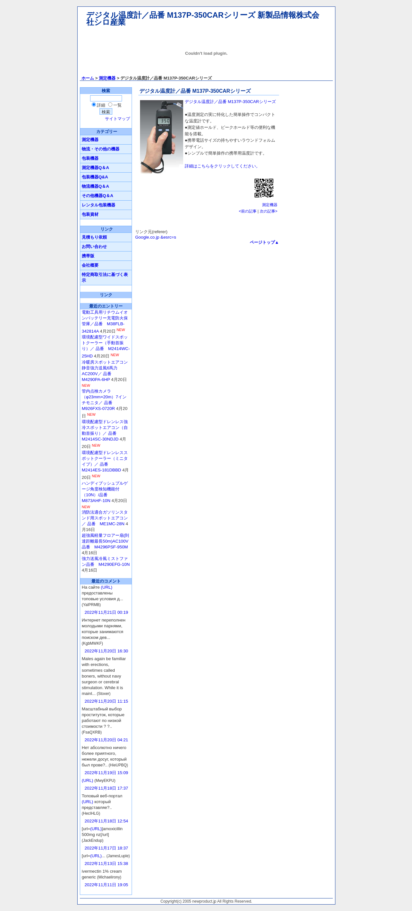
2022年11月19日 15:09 (106, 772)
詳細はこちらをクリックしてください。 (222, 166)
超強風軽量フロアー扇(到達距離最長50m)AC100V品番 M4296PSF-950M (105, 541)
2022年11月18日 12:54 (106, 821)
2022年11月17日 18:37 (106, 848)
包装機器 (90, 158)
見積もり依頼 (94, 237)
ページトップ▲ (264, 242)
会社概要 (90, 265)
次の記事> (268, 211)
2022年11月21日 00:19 (106, 612)
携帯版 (88, 255)
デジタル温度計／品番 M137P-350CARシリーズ (230, 101)
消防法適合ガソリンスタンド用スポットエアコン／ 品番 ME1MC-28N (105, 518)
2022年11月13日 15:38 (106, 863)
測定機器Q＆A (95, 167)
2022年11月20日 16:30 (106, 651)
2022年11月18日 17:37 (106, 788)
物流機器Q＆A (95, 186)
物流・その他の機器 (100, 149)
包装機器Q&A (95, 177)
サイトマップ (117, 118)
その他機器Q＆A (97, 195)
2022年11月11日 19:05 (106, 884)
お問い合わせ (94, 246)
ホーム (87, 78)
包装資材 (90, 214)
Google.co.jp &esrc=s (155, 237)
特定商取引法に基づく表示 (105, 277)
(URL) (106, 587)
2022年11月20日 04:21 (106, 739)
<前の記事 (248, 211)
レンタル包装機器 (98, 205)
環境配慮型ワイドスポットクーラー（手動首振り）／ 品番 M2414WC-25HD (106, 346)
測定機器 (107, 78)
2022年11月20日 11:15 (106, 701)
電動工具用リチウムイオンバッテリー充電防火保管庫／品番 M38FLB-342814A (105, 322)
